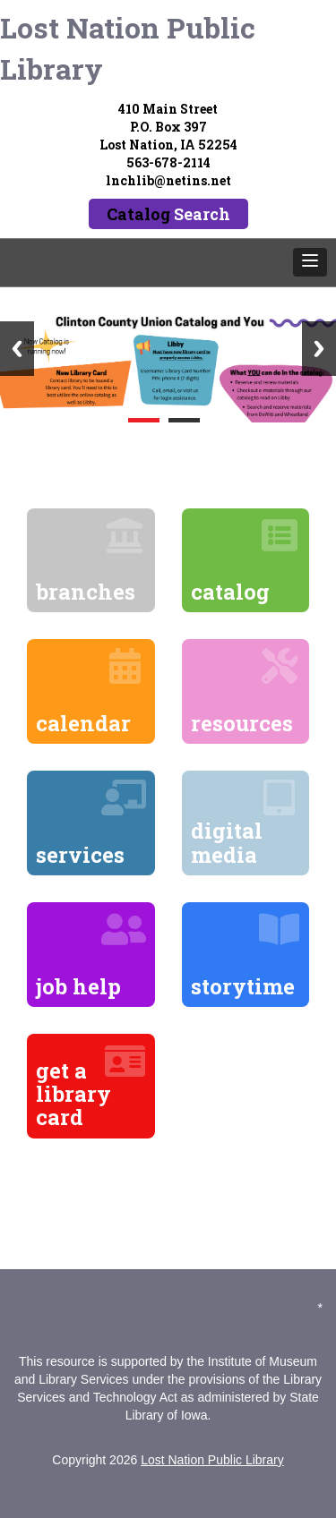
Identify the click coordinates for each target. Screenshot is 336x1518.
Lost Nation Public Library (127, 48)
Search (202, 214)
